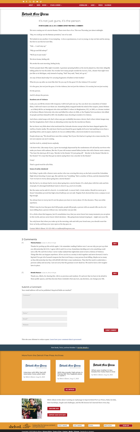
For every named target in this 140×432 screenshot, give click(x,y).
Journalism (83, 5)
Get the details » (83, 346)
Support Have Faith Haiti (57, 413)
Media (71, 430)
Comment (60, 24)
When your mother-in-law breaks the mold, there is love (103, 369)
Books (44, 5)
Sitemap (76, 430)
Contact (65, 430)
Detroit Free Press (69, 24)
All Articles (70, 388)
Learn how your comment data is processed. (66, 338)
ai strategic (90, 430)
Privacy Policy (47, 430)
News (38, 5)
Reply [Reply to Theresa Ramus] (115, 242)
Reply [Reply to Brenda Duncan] (115, 272)
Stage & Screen (55, 5)
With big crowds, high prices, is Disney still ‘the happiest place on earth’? (70, 372)
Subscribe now (54, 407)
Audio (93, 5)
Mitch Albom (44, 24)
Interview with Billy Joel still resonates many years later (35, 371)
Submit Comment (111, 329)
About (31, 5)
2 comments (79, 24)
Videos (100, 5)
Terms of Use (57, 430)
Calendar (108, 5)
